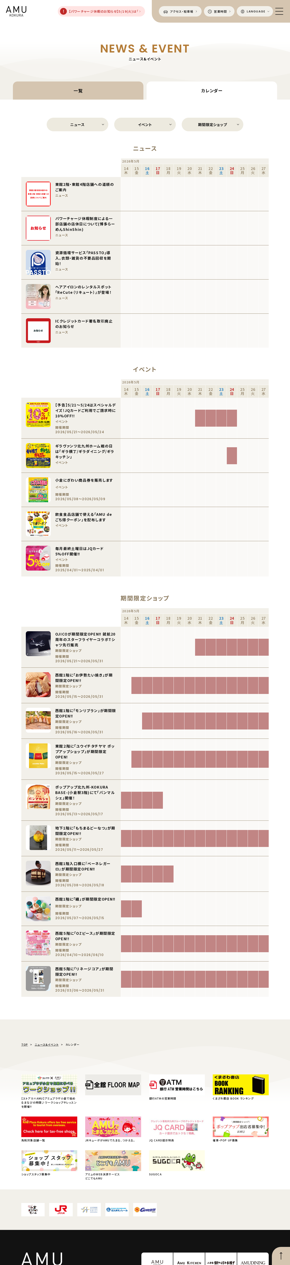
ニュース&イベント (47, 1044)
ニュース (77, 124)
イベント (145, 124)
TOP (24, 1044)
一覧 (78, 90)
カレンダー (212, 90)
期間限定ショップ (212, 124)
